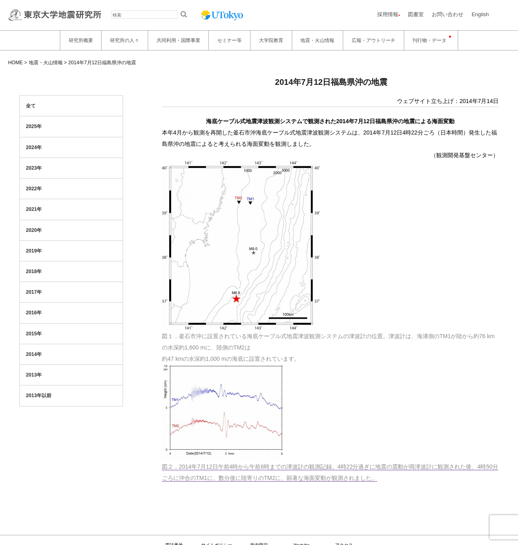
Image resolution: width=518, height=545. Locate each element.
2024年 (34, 147)
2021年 (34, 209)
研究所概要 (81, 40)
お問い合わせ (447, 14)
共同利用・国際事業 (178, 40)
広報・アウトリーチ (373, 40)
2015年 (34, 334)
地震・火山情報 (317, 40)
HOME (15, 62)
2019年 (34, 251)
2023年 (34, 168)
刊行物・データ (429, 40)
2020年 (34, 230)
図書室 (416, 14)
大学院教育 (271, 40)
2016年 (34, 313)
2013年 (34, 375)
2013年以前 (38, 395)
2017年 (34, 292)
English (480, 14)
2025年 (34, 126)
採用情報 (387, 14)
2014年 (34, 354)
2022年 (34, 188)
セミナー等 (229, 40)
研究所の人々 (124, 40)
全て (31, 106)
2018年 (34, 271)
